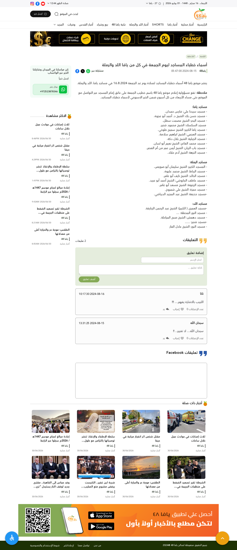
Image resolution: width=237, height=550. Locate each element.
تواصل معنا (84, 545)
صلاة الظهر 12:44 (59, 3)
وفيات (71, 24)
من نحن (97, 545)
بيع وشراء (102, 24)
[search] (66, 14)
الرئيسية (202, 24)
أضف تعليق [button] (89, 279)
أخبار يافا (172, 24)
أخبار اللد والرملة (138, 24)
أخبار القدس (86, 24)
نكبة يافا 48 (119, 24)
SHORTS (158, 24)
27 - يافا (154, 3)
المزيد (60, 24)
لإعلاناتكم (69, 545)
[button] (178, 309)
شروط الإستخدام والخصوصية (45, 545)
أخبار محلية (187, 24)
